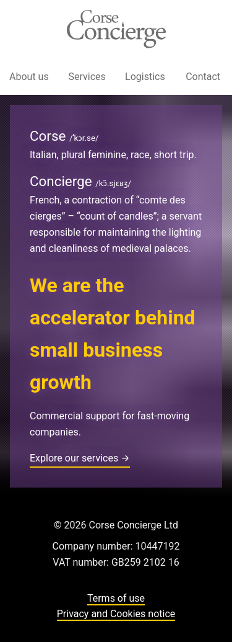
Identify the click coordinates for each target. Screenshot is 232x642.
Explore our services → (80, 458)
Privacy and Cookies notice (116, 614)
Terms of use (116, 598)
